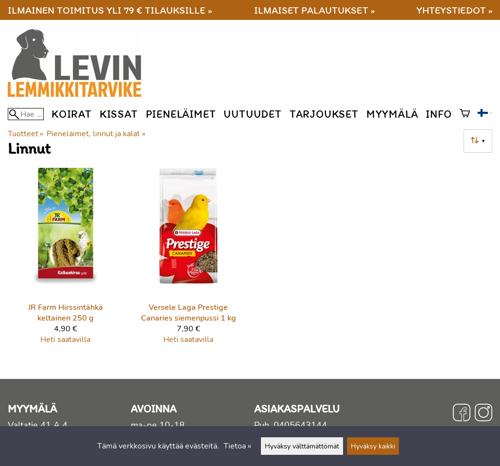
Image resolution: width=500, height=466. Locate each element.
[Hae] (26, 114)
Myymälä (392, 114)
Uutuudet (252, 114)
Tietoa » (237, 446)
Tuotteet (25, 133)
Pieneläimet (181, 114)
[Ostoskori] (465, 114)
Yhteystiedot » (454, 10)
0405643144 (300, 425)
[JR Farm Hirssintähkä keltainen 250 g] (65, 260)
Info (438, 114)
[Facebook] (461, 414)
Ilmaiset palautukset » (314, 10)
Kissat (119, 114)
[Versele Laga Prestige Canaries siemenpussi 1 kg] (188, 260)
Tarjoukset (324, 114)
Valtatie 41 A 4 (38, 425)
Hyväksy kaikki (373, 446)
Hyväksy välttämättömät (302, 446)
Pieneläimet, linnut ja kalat (96, 133)
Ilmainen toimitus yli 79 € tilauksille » (110, 10)
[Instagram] (483, 414)
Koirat (72, 114)
